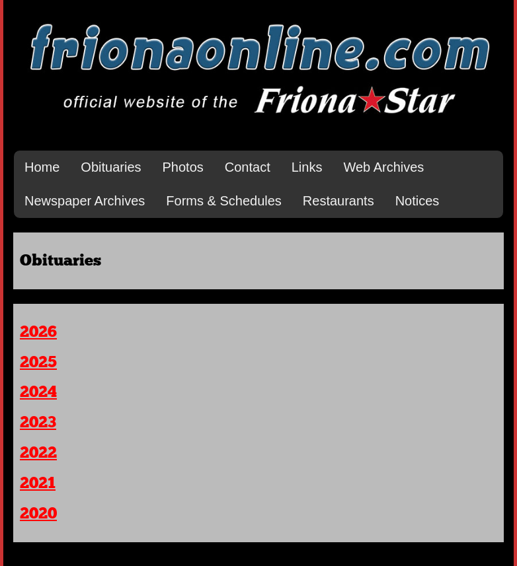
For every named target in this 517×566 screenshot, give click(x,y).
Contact (247, 167)
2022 (38, 453)
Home (42, 167)
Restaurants (338, 201)
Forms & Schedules (224, 201)
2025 (38, 362)
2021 (38, 483)
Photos (183, 167)
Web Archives (383, 167)
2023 (38, 422)
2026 (38, 332)
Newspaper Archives (84, 201)
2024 (38, 392)
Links (307, 167)
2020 (38, 513)
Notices (417, 201)
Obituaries (111, 167)
